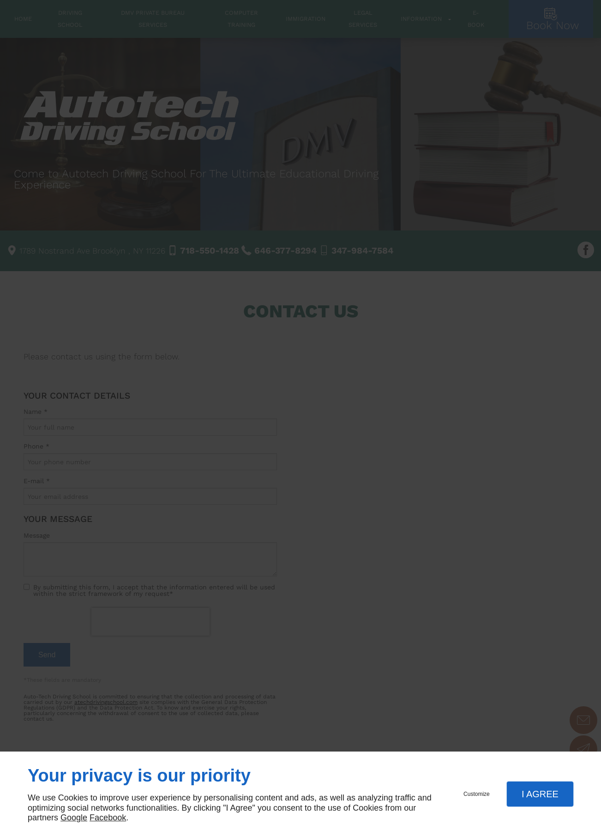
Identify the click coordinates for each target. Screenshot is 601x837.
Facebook (108, 817)
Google (73, 817)
